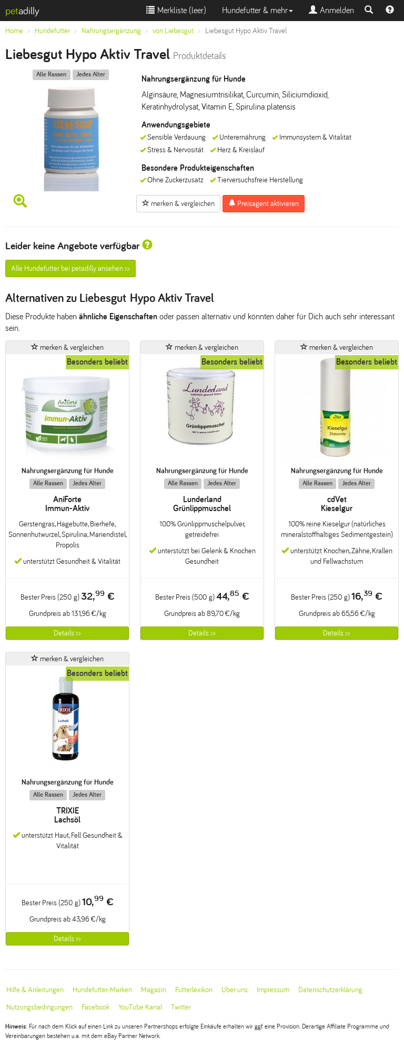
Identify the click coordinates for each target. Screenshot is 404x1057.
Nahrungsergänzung (111, 31)
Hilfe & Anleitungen (35, 990)
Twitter (181, 1007)
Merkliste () (176, 10)
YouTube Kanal (140, 1007)
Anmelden (331, 10)
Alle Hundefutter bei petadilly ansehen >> (70, 268)
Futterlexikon (194, 990)
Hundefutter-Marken (102, 990)
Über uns (234, 990)
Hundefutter (52, 31)
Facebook (95, 1007)
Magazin (153, 990)
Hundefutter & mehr (257, 10)
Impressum (273, 990)
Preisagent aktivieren (263, 203)
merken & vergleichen (178, 203)
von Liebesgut (173, 31)
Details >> (67, 633)
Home (14, 31)
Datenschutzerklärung (330, 990)
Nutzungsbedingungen (39, 1007)
